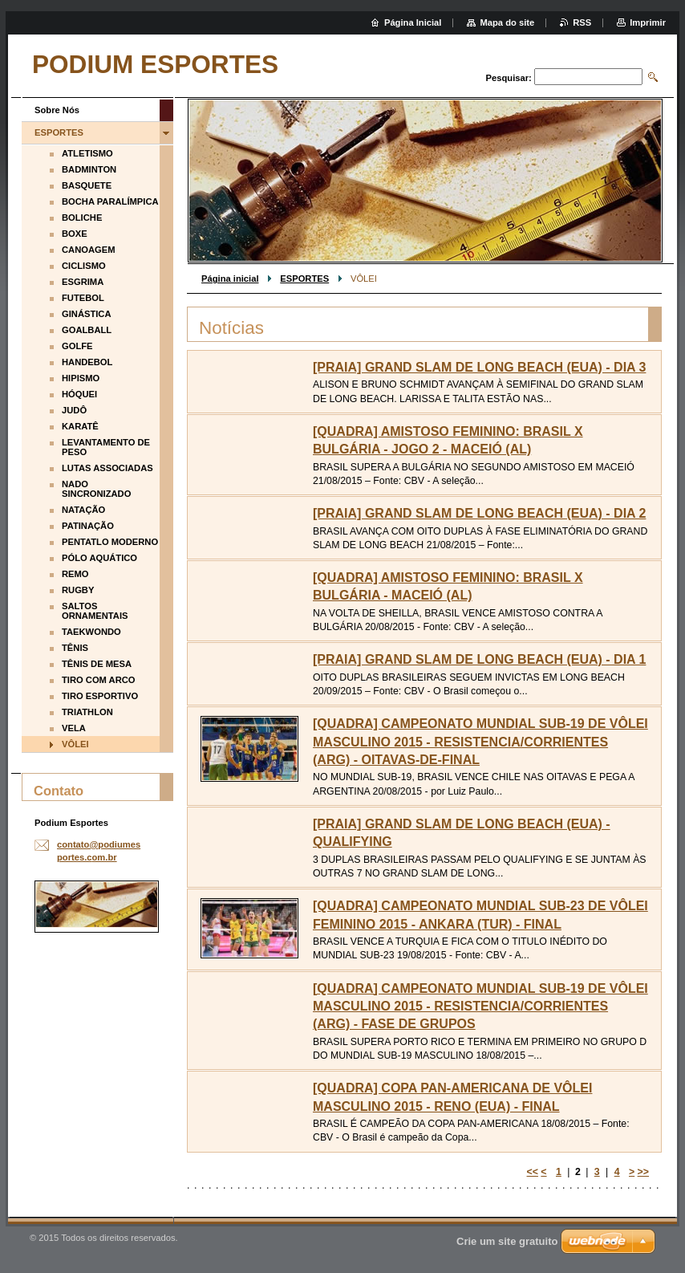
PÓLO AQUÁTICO (99, 558)
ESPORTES (304, 278)
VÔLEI (75, 744)
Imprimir (648, 22)
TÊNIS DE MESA (97, 664)
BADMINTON (89, 169)
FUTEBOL (83, 298)
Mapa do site (507, 22)
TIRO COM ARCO (99, 680)
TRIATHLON (87, 712)
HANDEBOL (87, 362)
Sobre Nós (56, 110)
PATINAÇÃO (88, 526)
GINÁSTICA (86, 314)
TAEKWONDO (91, 631)
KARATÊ (80, 426)
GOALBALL (86, 330)
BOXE (74, 233)
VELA (74, 728)
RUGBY (78, 590)
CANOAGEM (89, 249)
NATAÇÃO (83, 509)
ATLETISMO (87, 153)
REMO (75, 574)
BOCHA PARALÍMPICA (110, 201)
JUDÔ (74, 410)
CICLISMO (84, 265)
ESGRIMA (82, 282)
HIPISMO (80, 378)
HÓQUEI (79, 394)
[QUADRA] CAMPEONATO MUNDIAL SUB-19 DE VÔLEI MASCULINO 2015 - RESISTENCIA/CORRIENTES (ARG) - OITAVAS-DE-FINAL (480, 742)
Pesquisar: (509, 78)
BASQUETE (86, 185)
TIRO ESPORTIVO (100, 696)
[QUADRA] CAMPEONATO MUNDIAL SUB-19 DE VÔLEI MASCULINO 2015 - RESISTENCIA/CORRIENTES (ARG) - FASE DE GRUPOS (480, 1006)
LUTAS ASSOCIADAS (107, 468)
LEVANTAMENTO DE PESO (106, 447)
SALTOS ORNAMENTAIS (95, 610)
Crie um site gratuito (506, 1241)
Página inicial (230, 278)
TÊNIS (75, 648)
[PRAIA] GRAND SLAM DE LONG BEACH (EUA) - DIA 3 (479, 367)
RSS (582, 22)
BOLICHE (82, 217)
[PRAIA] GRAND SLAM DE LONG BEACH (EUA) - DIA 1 (479, 659)
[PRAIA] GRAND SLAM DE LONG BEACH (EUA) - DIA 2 (479, 513)
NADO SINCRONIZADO (96, 488)
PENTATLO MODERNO (110, 542)
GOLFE (77, 346)
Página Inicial (413, 22)
